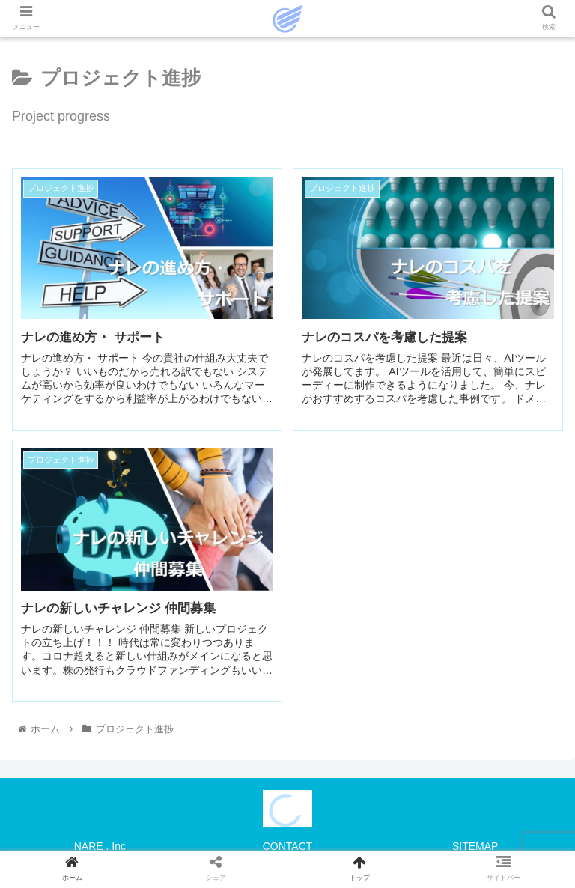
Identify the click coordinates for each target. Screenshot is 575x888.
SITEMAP (475, 846)
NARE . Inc (100, 846)
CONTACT (288, 846)
